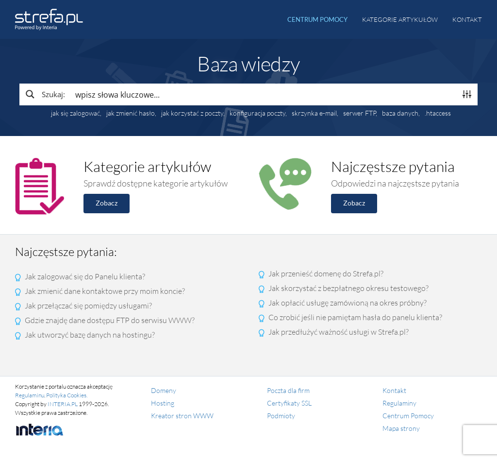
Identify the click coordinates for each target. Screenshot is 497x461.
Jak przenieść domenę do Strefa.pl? (325, 273)
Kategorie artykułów (400, 19)
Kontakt (467, 19)
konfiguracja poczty (257, 113)
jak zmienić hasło (130, 113)
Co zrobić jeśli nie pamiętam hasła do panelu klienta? (355, 317)
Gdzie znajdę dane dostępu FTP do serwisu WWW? (110, 320)
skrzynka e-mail (314, 113)
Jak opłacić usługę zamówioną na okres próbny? (347, 302)
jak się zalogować (75, 113)
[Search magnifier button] (44, 94)
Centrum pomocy (317, 19)
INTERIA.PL (63, 404)
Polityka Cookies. (66, 395)
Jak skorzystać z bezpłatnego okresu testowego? (348, 288)
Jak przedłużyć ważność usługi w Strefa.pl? (338, 332)
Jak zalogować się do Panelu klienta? (85, 276)
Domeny (163, 390)
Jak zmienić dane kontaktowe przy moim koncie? (105, 291)
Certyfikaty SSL (289, 403)
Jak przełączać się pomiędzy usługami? (88, 305)
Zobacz (106, 203)
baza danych (400, 113)
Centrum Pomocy (408, 415)
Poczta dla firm (288, 390)
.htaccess (438, 113)
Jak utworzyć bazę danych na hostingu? (90, 335)
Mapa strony (401, 428)
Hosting (162, 403)
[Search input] (263, 94)
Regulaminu (29, 395)
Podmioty (281, 415)
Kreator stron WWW (182, 415)
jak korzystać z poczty (192, 113)
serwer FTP (359, 113)
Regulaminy (399, 403)
